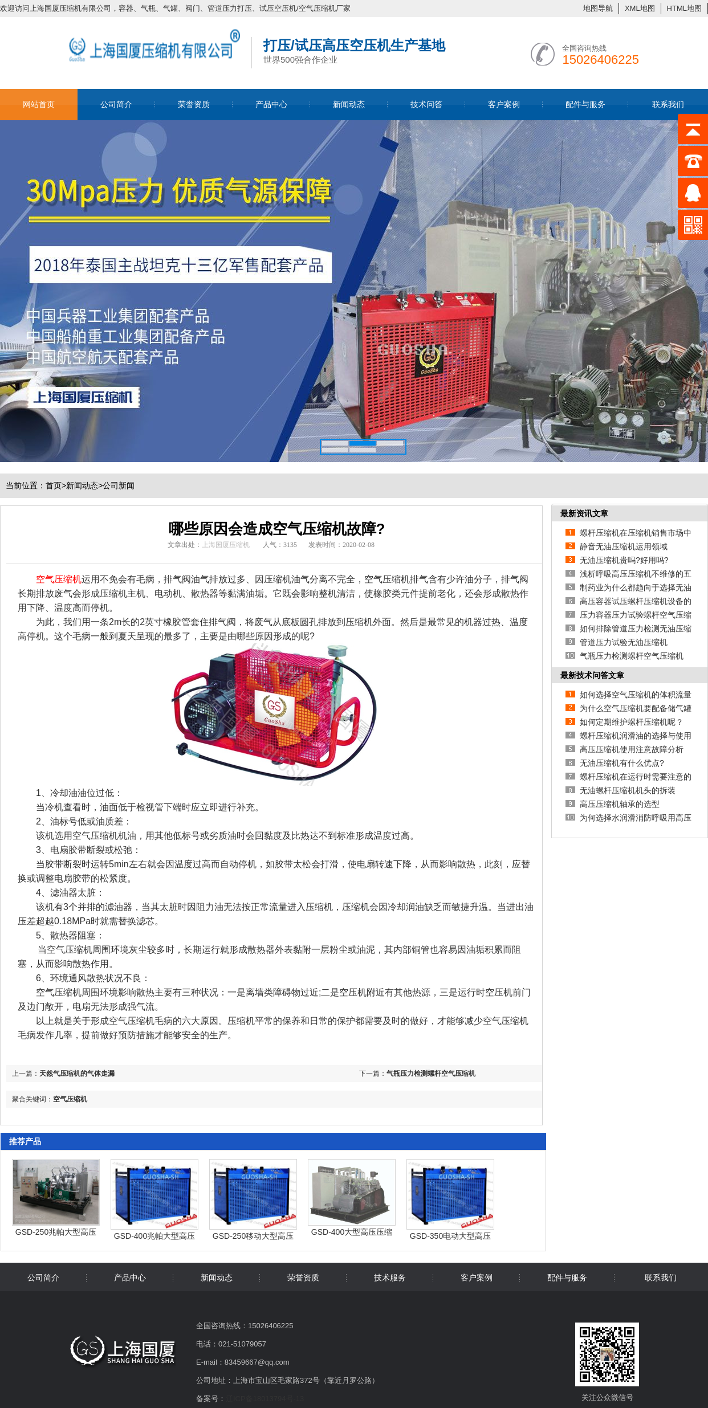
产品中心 (271, 104)
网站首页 (39, 104)
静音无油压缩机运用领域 (624, 546)
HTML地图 (684, 8)
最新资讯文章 (584, 513)
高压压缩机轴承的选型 (620, 804)
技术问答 (426, 104)
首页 (56, 485)
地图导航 (598, 8)
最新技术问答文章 (592, 675)
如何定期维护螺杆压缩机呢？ (631, 722)
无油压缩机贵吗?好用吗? (624, 560)
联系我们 (668, 104)
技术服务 (390, 1277)
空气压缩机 (70, 1099)
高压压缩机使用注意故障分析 (631, 749)
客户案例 (504, 104)
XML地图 (640, 8)
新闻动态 (349, 104)
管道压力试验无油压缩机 (624, 642)
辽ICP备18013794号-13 (265, 1398)
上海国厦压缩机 (226, 545)
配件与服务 (585, 104)
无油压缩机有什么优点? (622, 763)
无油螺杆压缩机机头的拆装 (628, 790)
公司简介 (116, 104)
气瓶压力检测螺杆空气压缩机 (430, 1074)
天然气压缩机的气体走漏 (77, 1074)
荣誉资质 (194, 104)
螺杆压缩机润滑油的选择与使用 (635, 735)
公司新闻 (119, 485)
